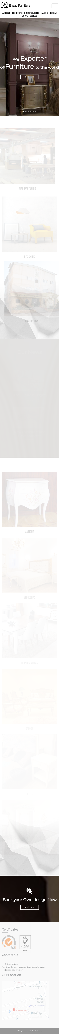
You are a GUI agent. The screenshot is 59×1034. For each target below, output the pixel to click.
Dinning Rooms (31, 13)
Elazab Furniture (15, 6)
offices (33, 16)
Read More (29, 77)
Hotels (53, 13)
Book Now (29, 907)
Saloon (44, 13)
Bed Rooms (17, 13)
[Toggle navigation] (55, 5)
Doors (25, 16)
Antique (6, 13)
